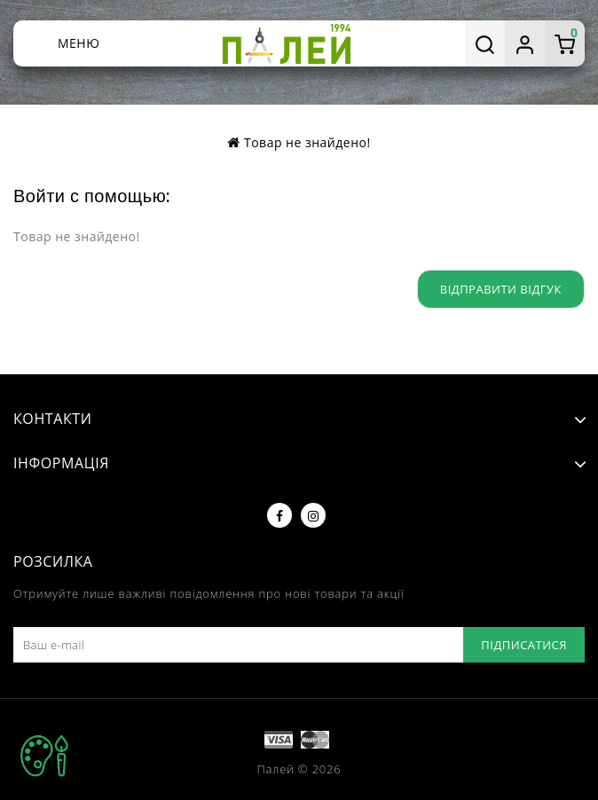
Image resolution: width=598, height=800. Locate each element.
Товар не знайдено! (307, 142)
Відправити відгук (501, 289)
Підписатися (524, 645)
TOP (44, 755)
